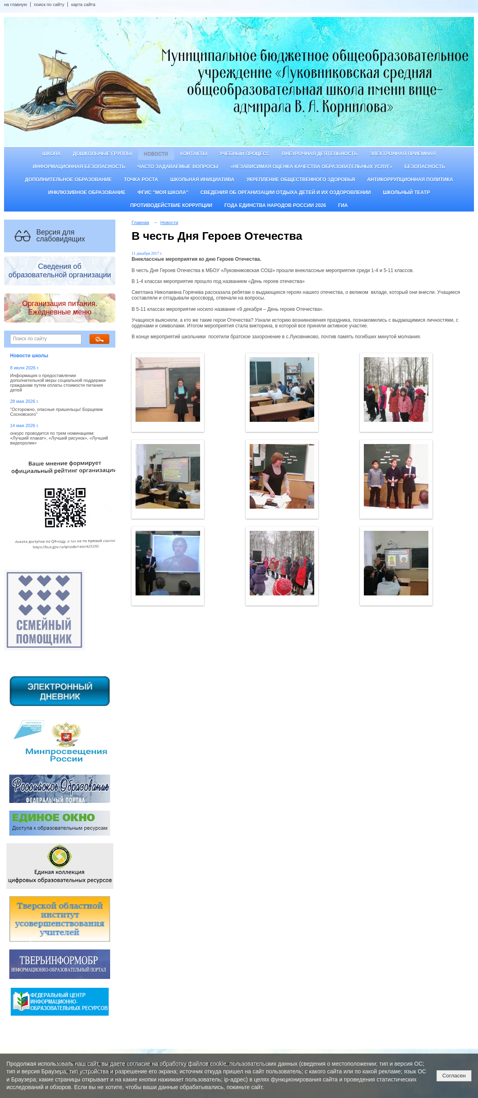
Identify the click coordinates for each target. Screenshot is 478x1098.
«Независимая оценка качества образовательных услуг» (311, 167)
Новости (156, 154)
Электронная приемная (402, 154)
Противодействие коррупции (171, 205)
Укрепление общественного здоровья (300, 179)
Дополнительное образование (68, 179)
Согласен (453, 1076)
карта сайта (83, 4)
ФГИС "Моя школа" (163, 192)
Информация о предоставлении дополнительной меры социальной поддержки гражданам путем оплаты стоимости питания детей (58, 382)
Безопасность (424, 167)
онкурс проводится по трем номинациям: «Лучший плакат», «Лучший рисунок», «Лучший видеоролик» (59, 438)
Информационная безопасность (79, 167)
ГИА (343, 205)
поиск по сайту (49, 4)
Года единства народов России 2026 (275, 205)
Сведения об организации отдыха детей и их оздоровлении (285, 192)
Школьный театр (406, 192)
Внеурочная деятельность (320, 154)
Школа (51, 154)
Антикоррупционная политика (410, 179)
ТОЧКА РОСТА (141, 179)
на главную (15, 4)
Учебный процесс (244, 154)
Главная (140, 222)
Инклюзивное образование (86, 192)
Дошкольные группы (102, 154)
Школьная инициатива (202, 179)
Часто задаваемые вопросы (178, 167)
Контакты (193, 154)
